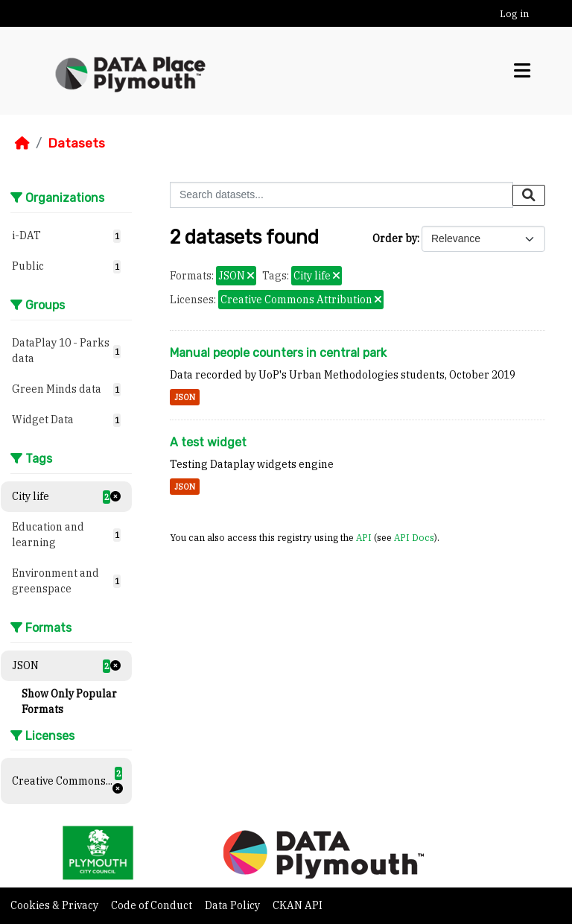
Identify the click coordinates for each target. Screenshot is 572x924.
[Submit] (528, 195)
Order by (394, 238)
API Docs (414, 537)
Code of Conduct (152, 905)
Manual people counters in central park (278, 353)
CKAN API (297, 905)
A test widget (208, 442)
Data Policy (233, 905)
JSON (184, 397)
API (364, 537)
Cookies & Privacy (55, 905)
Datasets (76, 143)
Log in (514, 13)
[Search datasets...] (341, 195)
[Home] (22, 143)
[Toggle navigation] (522, 70)
